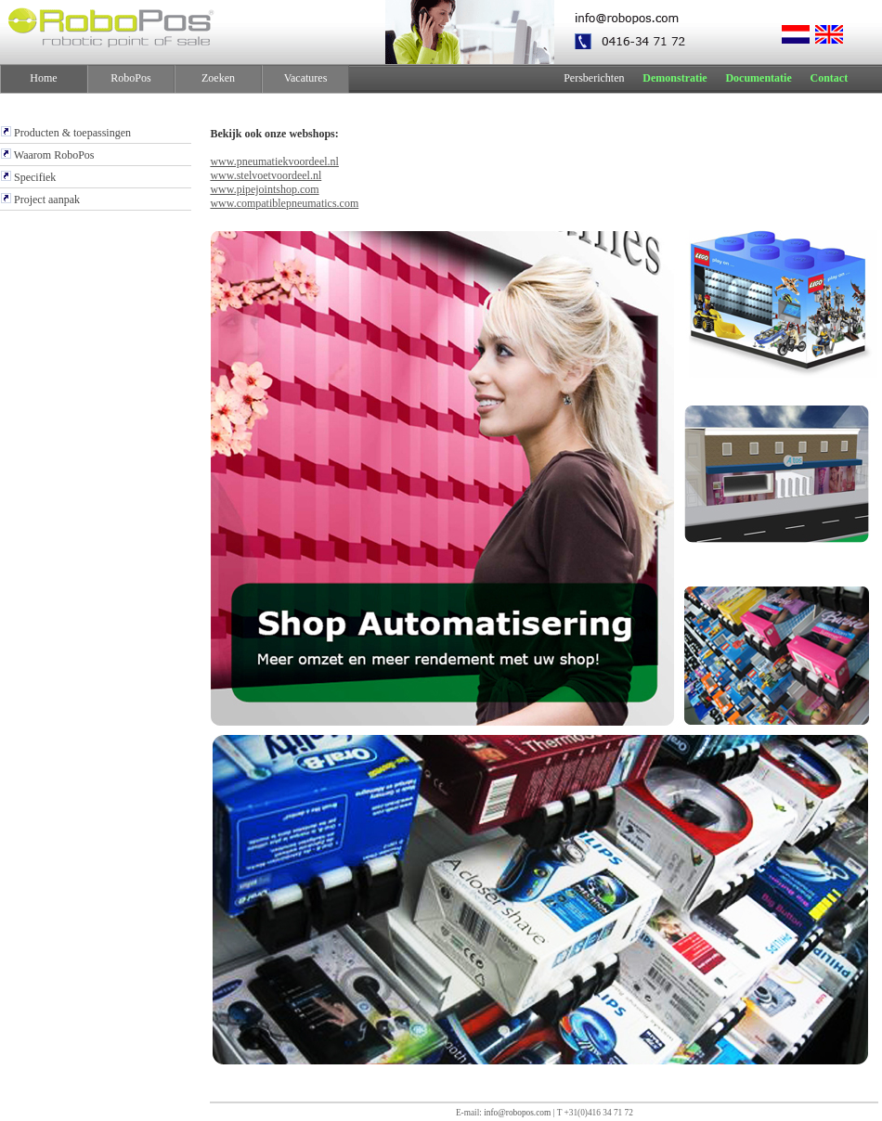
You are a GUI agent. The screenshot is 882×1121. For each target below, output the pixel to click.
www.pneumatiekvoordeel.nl (274, 161)
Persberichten (594, 77)
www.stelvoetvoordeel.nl (265, 175)
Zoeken (218, 77)
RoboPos (130, 77)
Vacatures (306, 77)
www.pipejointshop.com (264, 189)
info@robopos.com (517, 1112)
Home (43, 77)
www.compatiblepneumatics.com (284, 203)
